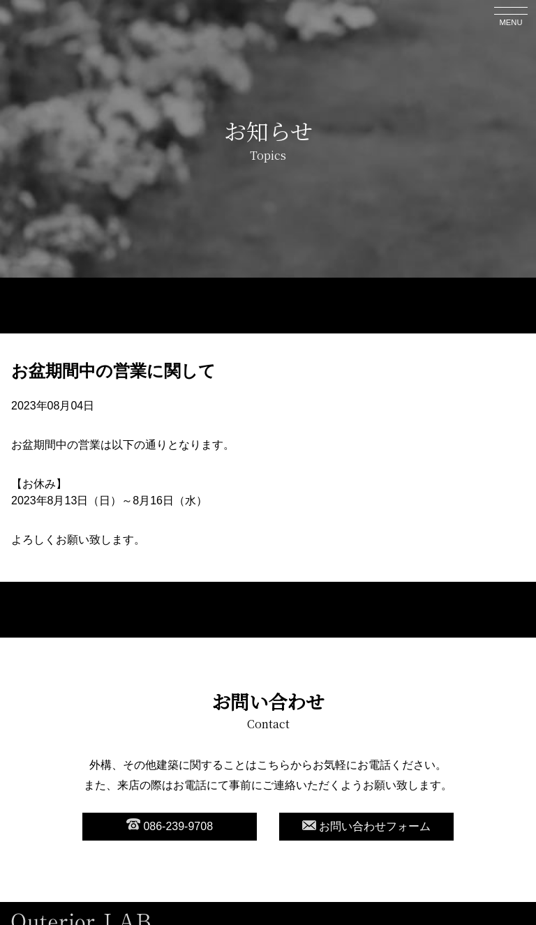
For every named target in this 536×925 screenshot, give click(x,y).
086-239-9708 (169, 825)
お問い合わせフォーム (366, 826)
